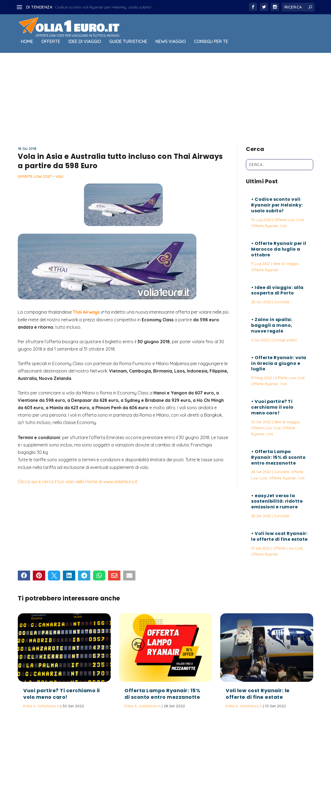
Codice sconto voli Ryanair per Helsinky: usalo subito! (103, 7)
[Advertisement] (165, 97)
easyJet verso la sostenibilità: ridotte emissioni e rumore (277, 501)
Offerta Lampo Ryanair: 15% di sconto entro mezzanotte (278, 457)
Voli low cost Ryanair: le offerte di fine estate (279, 536)
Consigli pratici (284, 340)
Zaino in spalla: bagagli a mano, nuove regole (271, 325)
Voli (59, 176)
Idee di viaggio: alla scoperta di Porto (277, 290)
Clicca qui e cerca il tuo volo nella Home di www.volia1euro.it (77, 481)
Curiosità (281, 302)
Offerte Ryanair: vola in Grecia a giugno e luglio (278, 363)
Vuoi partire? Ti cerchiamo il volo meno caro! (272, 407)
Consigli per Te (211, 41)
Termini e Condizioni (222, 771)
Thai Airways (88, 312)
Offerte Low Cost (35, 176)
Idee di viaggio (84, 41)
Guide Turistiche (128, 41)
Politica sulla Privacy (180, 771)
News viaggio (170, 41)
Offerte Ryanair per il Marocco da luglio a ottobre (278, 249)
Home (27, 41)
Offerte (50, 41)
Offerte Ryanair (264, 226)
